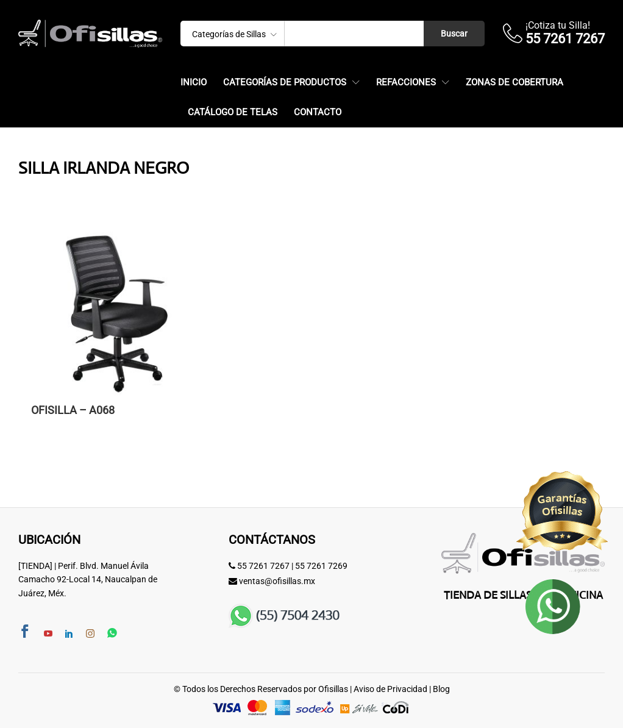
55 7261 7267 (263, 566)
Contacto (317, 112)
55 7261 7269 (321, 566)
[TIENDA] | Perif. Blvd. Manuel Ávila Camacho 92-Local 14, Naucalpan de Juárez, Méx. (87, 579)
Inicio (193, 82)
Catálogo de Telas (232, 112)
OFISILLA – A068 (73, 410)
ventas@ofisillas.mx (277, 581)
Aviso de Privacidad (390, 689)
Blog (441, 689)
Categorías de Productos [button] (284, 82)
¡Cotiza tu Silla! (557, 25)
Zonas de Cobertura (514, 82)
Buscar (454, 33)
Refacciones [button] (406, 82)
